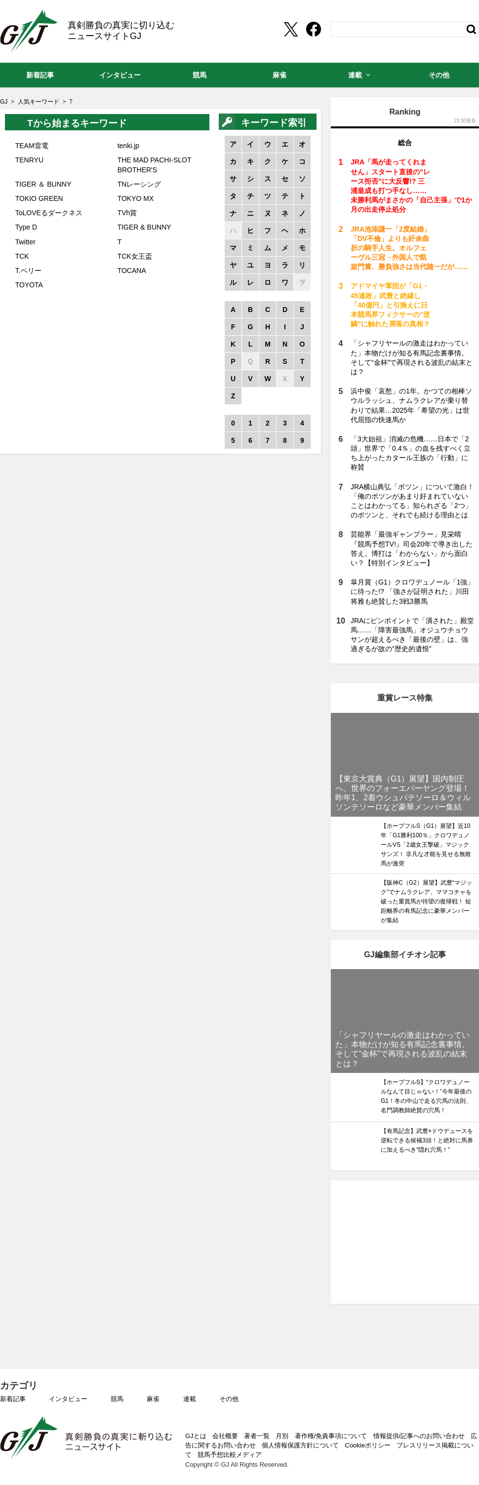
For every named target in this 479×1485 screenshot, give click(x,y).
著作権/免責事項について (331, 1436)
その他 (229, 1399)
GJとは (195, 1436)
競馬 (117, 1399)
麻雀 (153, 1399)
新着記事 (13, 1399)
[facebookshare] (313, 29)
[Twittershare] (290, 29)
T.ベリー (28, 270)
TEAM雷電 (31, 146)
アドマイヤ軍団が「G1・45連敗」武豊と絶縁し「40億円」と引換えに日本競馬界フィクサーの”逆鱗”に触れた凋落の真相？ (390, 305)
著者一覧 (257, 1436)
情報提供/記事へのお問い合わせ (419, 1436)
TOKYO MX (136, 198)
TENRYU (29, 160)
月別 (282, 1436)
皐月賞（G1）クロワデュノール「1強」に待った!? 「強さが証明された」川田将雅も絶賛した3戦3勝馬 (412, 591)
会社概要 (225, 1436)
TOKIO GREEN (39, 198)
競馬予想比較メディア (230, 1454)
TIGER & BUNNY (144, 227)
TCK (22, 256)
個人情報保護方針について (300, 1445)
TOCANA (132, 270)
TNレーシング (139, 184)
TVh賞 (127, 213)
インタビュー (68, 1399)
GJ (29, 31)
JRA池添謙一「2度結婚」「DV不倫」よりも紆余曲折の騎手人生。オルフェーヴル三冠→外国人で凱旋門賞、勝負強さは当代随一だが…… (409, 248)
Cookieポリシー (368, 1445)
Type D (26, 227)
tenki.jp (128, 146)
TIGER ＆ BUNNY (43, 184)
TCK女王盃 (135, 256)
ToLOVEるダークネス (48, 213)
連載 (189, 1399)
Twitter (25, 242)
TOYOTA (29, 285)
